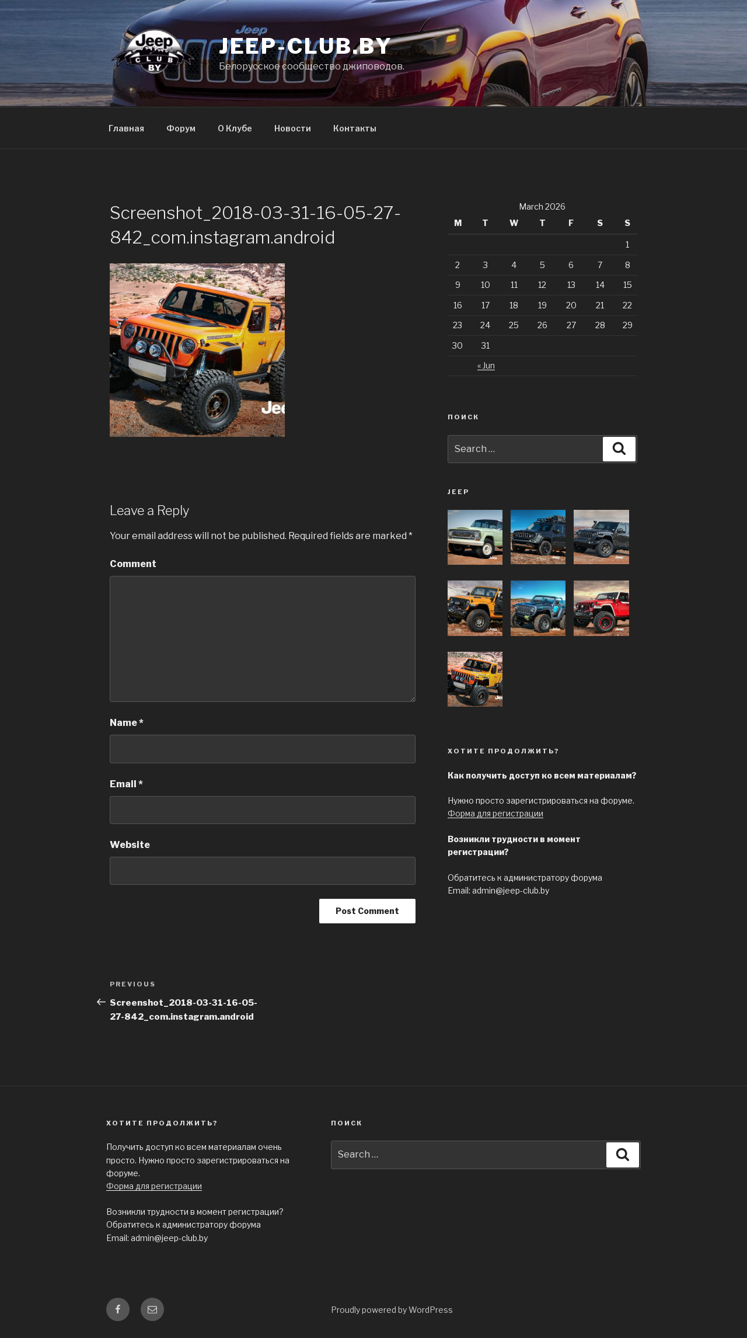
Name (127, 722)
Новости (292, 128)
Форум (181, 128)
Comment (133, 563)
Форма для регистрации (495, 813)
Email (126, 784)
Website (130, 844)
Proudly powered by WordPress (392, 1310)
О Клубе (235, 128)
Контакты (354, 128)
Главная (126, 128)
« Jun (486, 365)
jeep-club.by (306, 46)
